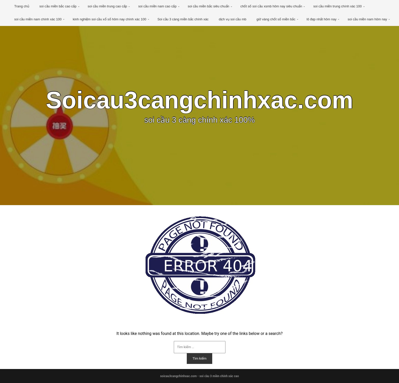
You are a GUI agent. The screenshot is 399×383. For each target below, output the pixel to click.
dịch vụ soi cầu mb (232, 19)
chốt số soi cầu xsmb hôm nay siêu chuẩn (271, 6)
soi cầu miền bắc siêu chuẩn (208, 6)
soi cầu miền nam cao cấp (157, 6)
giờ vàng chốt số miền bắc (275, 19)
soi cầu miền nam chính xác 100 (38, 19)
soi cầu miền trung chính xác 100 (337, 6)
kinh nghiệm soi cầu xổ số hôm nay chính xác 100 (109, 19)
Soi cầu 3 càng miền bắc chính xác (183, 19)
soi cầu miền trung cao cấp (107, 6)
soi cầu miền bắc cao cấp (58, 6)
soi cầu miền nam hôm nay (367, 19)
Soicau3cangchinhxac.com (199, 100)
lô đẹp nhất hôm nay (321, 19)
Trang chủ (21, 6)
